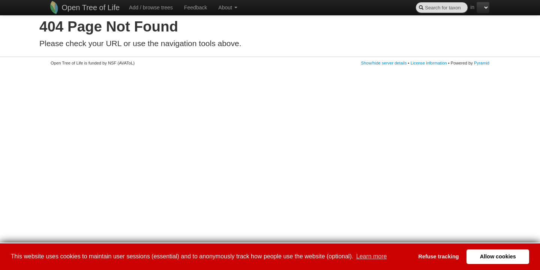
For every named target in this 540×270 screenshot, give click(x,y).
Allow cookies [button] (498, 257)
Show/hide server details (384, 63)
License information (429, 63)
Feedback (195, 7)
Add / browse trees (151, 7)
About (227, 7)
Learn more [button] (371, 256)
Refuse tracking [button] (438, 257)
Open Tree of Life (85, 7)
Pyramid (481, 63)
